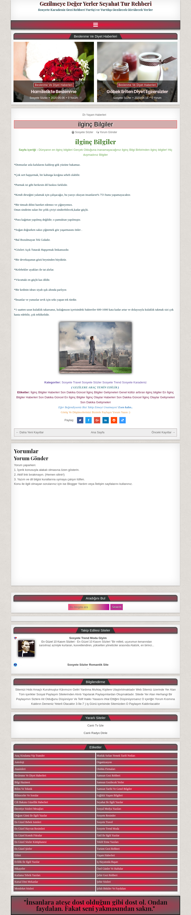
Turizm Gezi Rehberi (108, 848)
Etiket (17, 855)
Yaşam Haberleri (96, 114)
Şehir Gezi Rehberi (107, 875)
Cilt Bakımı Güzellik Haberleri (31, 802)
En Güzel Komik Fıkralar (28, 835)
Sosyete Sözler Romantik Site (88, 664)
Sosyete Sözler (39, 98)
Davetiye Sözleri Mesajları (28, 808)
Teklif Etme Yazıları (108, 842)
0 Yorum (73, 98)
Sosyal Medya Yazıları (109, 808)
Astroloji (19, 762)
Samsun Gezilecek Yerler (110, 782)
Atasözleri (19, 769)
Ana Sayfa (97, 432)
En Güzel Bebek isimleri (27, 822)
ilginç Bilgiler (95, 124)
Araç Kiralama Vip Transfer (29, 755)
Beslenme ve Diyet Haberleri (54, 85)
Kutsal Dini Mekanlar (26, 881)
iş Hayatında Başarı (107, 861)
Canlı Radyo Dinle (95, 733)
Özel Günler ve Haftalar (110, 868)
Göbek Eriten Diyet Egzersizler (137, 91)
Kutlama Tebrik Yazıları (27, 875)
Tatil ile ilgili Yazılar (108, 835)
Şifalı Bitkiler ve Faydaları (111, 888)
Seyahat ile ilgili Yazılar (110, 802)
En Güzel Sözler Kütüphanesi (30, 842)
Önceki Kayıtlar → (163, 432)
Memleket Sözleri (24, 888)
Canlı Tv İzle (95, 725)
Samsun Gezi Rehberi (109, 775)
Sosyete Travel (105, 822)
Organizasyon (104, 762)
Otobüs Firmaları (106, 769)
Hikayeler (19, 868)
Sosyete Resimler (106, 815)
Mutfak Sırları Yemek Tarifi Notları (116, 755)
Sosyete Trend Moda (108, 828)
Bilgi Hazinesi (22, 782)
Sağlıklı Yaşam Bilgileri (110, 795)
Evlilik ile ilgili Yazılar (26, 861)
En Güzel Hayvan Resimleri (29, 828)
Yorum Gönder (108, 132)
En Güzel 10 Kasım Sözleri (58, 641)
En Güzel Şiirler (23, 848)
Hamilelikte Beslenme (53, 91)
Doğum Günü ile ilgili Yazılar (30, 815)
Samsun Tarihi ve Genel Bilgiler (114, 788)
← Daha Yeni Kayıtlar (30, 432)
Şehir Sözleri (104, 881)
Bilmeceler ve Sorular (26, 795)
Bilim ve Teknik (23, 788)
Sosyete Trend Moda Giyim (88, 638)
